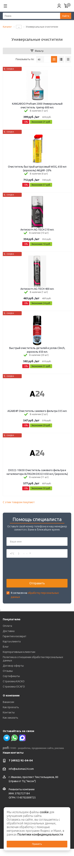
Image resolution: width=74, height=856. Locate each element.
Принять (37, 844)
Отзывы (8, 670)
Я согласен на (35, 594)
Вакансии (8, 702)
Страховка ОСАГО (14, 686)
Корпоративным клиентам (19, 651)
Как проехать (11, 707)
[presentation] (34, 568)
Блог (6, 646)
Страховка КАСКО (13, 681)
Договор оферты (13, 665)
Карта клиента (12, 641)
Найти (65, 16)
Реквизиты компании (21, 789)
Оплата (7, 625)
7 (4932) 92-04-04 (21, 760)
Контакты (9, 712)
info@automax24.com (21, 768)
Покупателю (11, 619)
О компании (11, 695)
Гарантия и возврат (14, 636)
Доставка (8, 631)
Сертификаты (11, 676)
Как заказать (10, 717)
